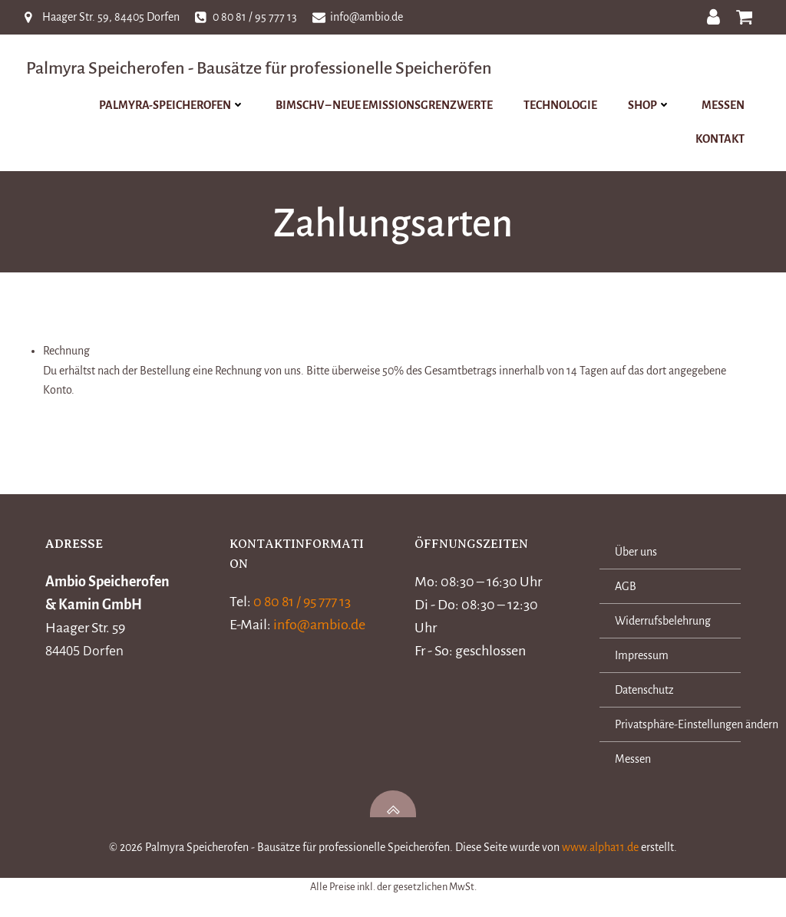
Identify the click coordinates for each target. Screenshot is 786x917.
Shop (650, 105)
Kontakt (721, 139)
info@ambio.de (322, 627)
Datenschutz (645, 694)
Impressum (642, 659)
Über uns (637, 555)
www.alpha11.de (600, 851)
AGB (626, 590)
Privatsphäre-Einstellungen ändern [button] (669, 728)
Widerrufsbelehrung (664, 624)
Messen (724, 105)
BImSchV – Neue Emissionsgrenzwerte (385, 105)
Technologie (562, 105)
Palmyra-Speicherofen (173, 105)
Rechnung (66, 353)
